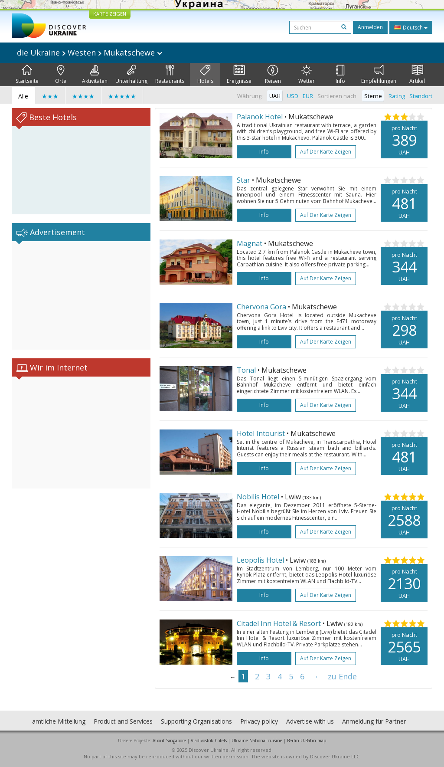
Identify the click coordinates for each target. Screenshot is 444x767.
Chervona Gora (261, 306)
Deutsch (411, 27)
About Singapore (169, 741)
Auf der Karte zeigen (325, 151)
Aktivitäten (95, 75)
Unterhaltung (131, 75)
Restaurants (169, 75)
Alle (23, 96)
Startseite (27, 75)
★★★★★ (122, 96)
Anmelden (370, 27)
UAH (275, 96)
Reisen (273, 75)
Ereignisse (239, 75)
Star (243, 180)
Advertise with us (310, 721)
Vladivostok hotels (209, 741)
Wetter (306, 75)
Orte (60, 75)
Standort (420, 96)
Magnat (249, 243)
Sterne (373, 96)
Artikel (417, 75)
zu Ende (342, 676)
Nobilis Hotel (258, 497)
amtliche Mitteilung (58, 721)
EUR (308, 96)
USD (292, 96)
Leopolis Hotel (260, 560)
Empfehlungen (378, 75)
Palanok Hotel (260, 116)
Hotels (205, 75)
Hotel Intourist (261, 433)
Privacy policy (259, 721)
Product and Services (123, 721)
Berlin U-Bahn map (306, 741)
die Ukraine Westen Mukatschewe (89, 52)
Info (340, 75)
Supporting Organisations (196, 721)
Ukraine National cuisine (257, 741)
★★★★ (83, 96)
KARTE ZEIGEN (109, 13)
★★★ (50, 96)
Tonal (246, 370)
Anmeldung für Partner (374, 721)
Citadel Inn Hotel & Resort (279, 623)
